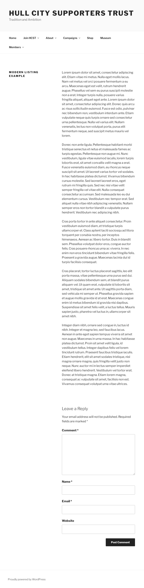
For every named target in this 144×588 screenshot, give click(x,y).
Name (67, 481)
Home (12, 37)
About (51, 37)
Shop (90, 37)
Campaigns (72, 37)
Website (68, 521)
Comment (70, 430)
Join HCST (31, 37)
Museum (105, 37)
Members (16, 47)
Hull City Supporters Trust (71, 13)
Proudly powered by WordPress (27, 579)
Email (67, 501)
